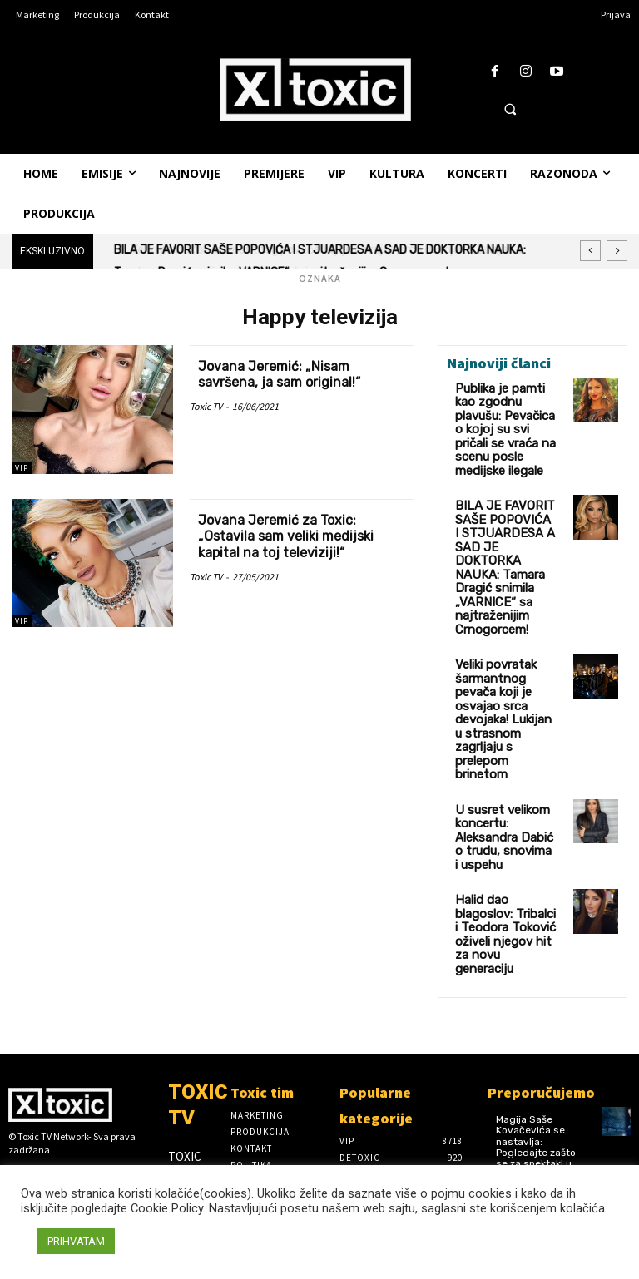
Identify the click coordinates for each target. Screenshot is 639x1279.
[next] (617, 250)
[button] (510, 109)
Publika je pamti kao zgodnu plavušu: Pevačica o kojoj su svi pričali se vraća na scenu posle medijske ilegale (501, 414)
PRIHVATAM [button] (76, 1241)
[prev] (590, 250)
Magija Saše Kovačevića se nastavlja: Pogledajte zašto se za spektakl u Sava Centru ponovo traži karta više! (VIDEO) (539, 979)
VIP (21, 467)
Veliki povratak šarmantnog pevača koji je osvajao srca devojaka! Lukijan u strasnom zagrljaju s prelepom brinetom (504, 621)
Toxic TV (206, 406)
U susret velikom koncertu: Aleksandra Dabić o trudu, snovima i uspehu (506, 698)
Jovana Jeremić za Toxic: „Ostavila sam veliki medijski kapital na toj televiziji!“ (293, 536)
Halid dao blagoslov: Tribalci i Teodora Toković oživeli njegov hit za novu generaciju (503, 769)
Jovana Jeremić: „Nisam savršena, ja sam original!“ (286, 374)
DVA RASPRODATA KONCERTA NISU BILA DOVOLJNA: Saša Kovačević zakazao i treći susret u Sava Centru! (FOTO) (538, 1086)
